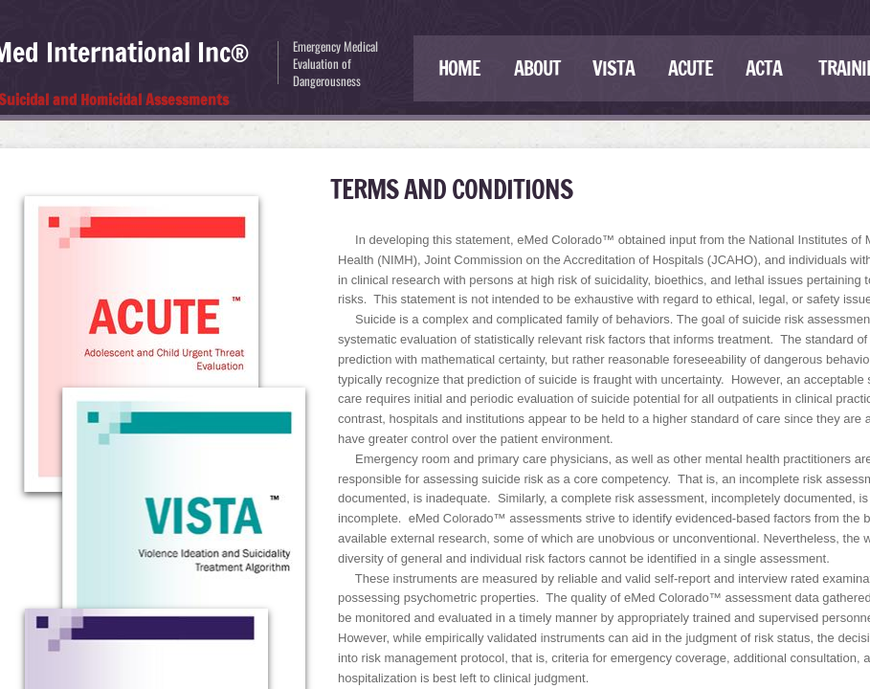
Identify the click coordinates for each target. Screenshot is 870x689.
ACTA (764, 68)
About (537, 68)
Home (459, 68)
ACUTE (690, 68)
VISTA (613, 68)
